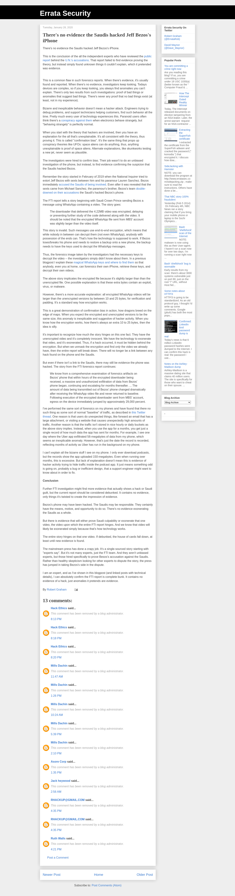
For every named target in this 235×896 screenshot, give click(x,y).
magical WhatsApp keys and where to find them (104, 262)
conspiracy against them (76, 120)
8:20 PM (56, 657)
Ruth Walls (58, 838)
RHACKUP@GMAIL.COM (68, 799)
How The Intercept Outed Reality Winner (184, 99)
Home (98, 874)
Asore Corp (58, 761)
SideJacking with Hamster (173, 168)
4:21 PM (56, 849)
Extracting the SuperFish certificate (185, 134)
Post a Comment (57, 857)
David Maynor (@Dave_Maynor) (174, 46)
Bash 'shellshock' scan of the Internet (185, 231)
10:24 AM (57, 714)
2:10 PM (56, 753)
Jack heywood (60, 780)
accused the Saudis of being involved (82, 184)
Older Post (145, 874)
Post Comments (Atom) (106, 885)
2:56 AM (56, 791)
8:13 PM (56, 619)
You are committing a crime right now (176, 67)
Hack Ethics (59, 608)
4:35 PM (56, 810)
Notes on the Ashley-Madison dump (175, 365)
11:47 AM (57, 676)
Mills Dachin (59, 665)
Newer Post (51, 874)
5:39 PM (56, 734)
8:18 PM (56, 638)
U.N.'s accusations (77, 60)
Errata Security (65, 13)
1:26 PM (56, 695)
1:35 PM (56, 772)
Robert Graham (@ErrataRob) (173, 37)
